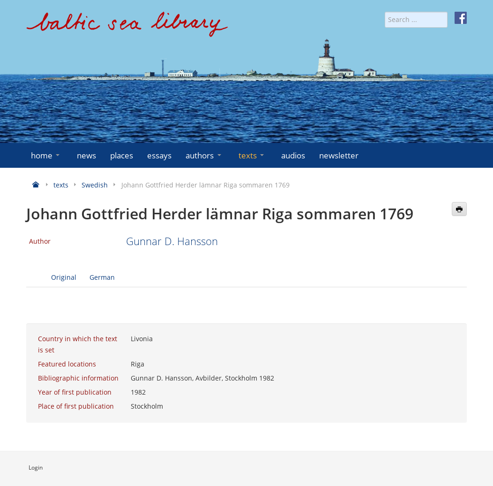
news (86, 155)
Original (63, 277)
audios (293, 155)
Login (36, 467)
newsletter (339, 155)
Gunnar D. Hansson (172, 241)
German (102, 277)
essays (159, 155)
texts (252, 155)
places (121, 155)
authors (204, 155)
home (46, 155)
